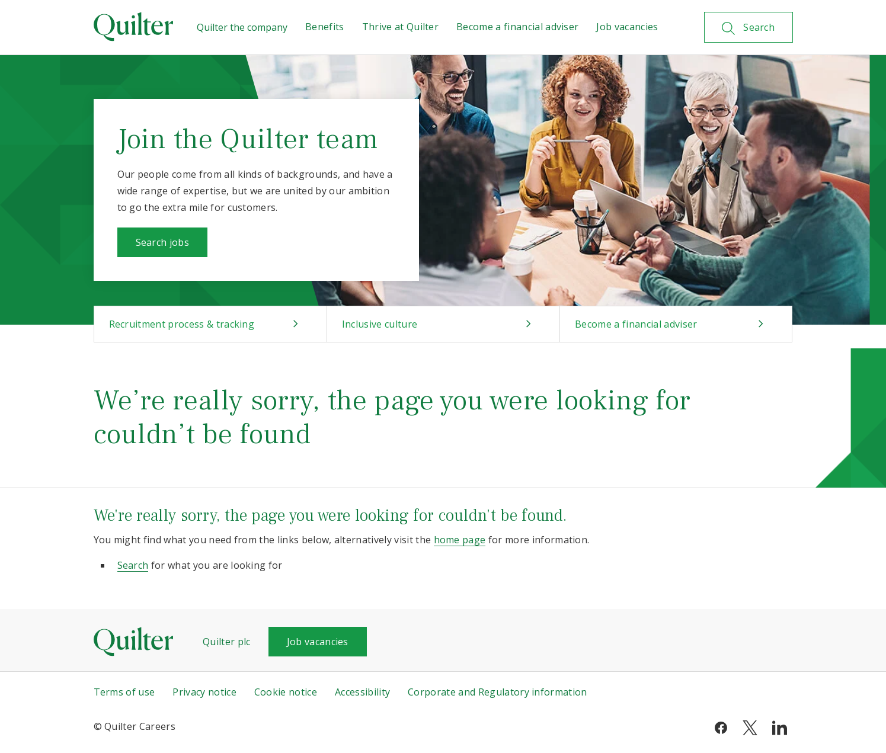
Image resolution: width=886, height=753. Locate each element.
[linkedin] (779, 726)
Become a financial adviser (517, 26)
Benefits (324, 26)
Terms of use (124, 691)
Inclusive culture (379, 324)
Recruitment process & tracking (182, 324)
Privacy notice (204, 691)
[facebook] (721, 726)
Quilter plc (227, 641)
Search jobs (163, 242)
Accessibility (362, 691)
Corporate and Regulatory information (497, 691)
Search (133, 565)
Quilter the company (242, 27)
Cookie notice (285, 691)
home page (460, 539)
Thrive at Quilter (400, 26)
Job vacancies (627, 26)
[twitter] (750, 726)
